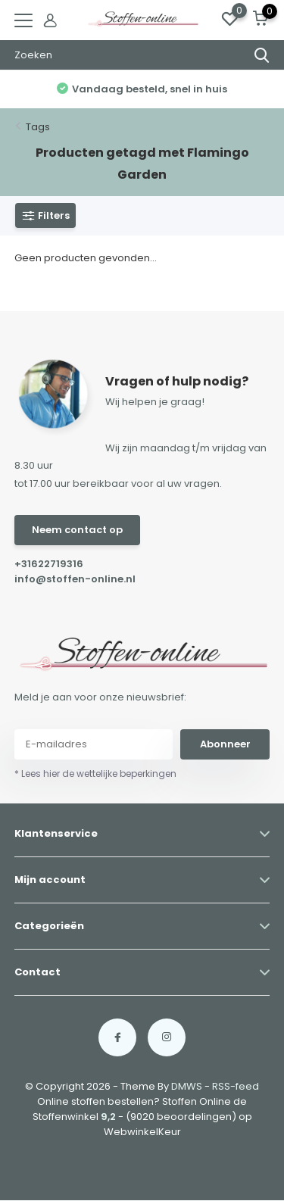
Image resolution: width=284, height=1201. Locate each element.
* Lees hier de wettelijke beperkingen (95, 773)
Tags (38, 127)
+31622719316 (48, 564)
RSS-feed (235, 1086)
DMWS (186, 1086)
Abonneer (225, 744)
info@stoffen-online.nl (75, 579)
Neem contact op (77, 530)
